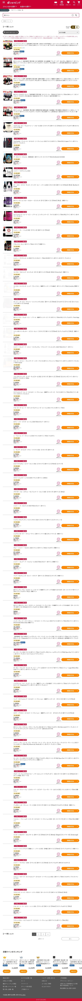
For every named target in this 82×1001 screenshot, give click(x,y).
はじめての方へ (46, 986)
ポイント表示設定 (26, 986)
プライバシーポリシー (66, 981)
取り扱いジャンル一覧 (9, 986)
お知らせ (44, 981)
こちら (23, 995)
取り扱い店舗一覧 (8, 989)
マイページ (24, 984)
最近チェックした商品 (9, 984)
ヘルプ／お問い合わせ (48, 978)
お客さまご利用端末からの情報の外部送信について (68, 984)
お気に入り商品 (7, 981)
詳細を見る (70, 53)
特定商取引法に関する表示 (68, 988)
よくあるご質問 (46, 984)
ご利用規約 (63, 978)
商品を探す (6, 978)
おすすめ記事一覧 (26, 978)
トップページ (4, 10)
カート (23, 981)
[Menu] (3, 2)
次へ (70, 939)
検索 (76, 15)
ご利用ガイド (25, 989)
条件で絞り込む (11, 32)
